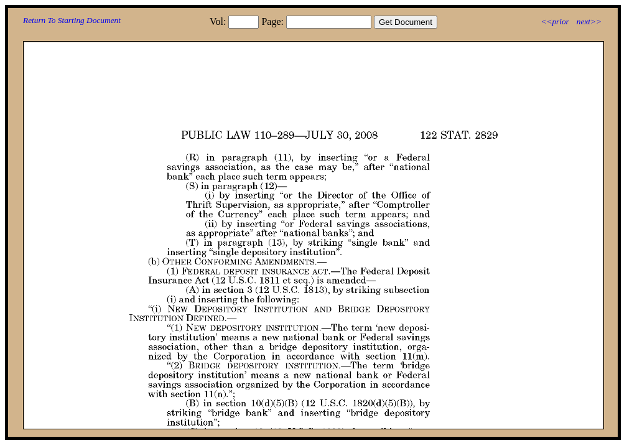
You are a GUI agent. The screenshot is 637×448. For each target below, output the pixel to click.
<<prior (555, 21)
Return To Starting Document (72, 20)
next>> (589, 21)
